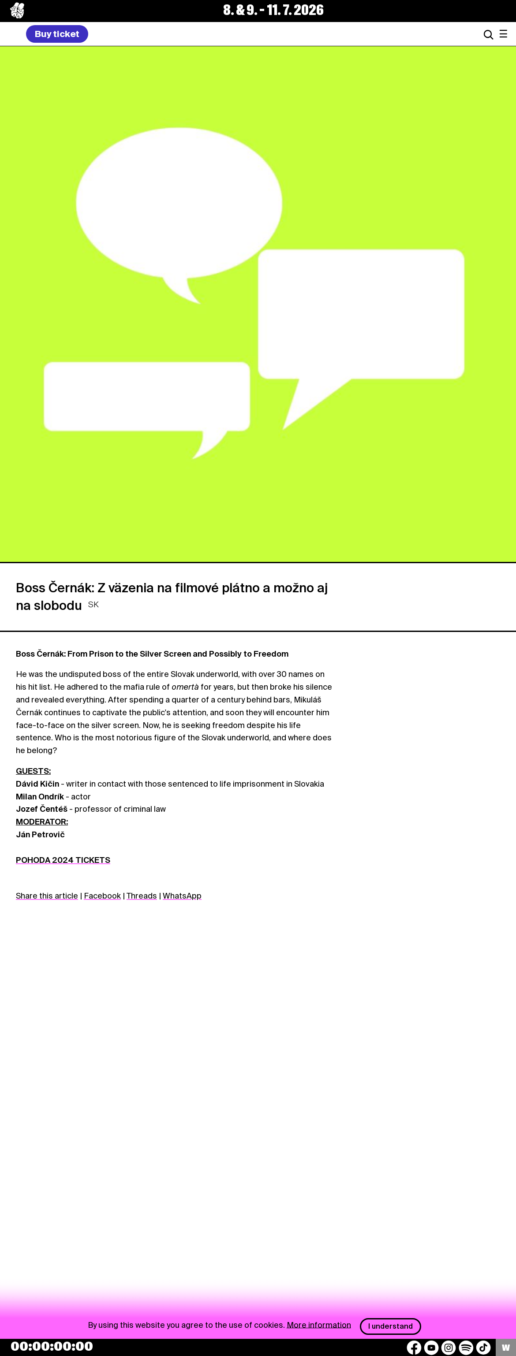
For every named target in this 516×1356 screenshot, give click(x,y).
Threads (142, 895)
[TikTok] (483, 1347)
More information (319, 1324)
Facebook (102, 895)
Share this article (47, 895)
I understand (390, 1326)
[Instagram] (448, 1347)
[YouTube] (431, 1347)
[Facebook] (414, 1347)
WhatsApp (182, 895)
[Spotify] (466, 1347)
